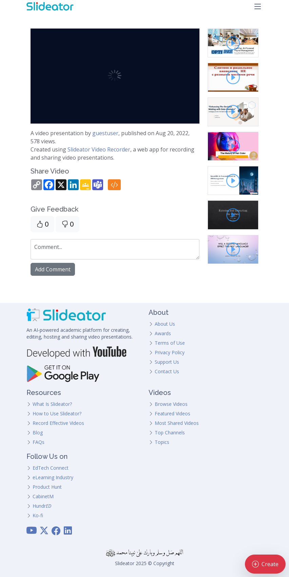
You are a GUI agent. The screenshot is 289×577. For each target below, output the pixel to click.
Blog (38, 432)
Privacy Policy (170, 352)
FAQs (38, 442)
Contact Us (167, 371)
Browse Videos (171, 404)
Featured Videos (172, 413)
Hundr (42, 506)
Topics (162, 442)
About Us (165, 324)
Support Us (167, 362)
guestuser (105, 133)
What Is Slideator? (52, 404)
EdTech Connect (51, 468)
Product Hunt (47, 487)
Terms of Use (170, 343)
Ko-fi (38, 515)
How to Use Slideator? (57, 413)
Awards (163, 333)
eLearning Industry (53, 477)
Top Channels (170, 432)
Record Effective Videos (58, 423)
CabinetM (43, 496)
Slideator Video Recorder (99, 149)
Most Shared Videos (177, 423)
